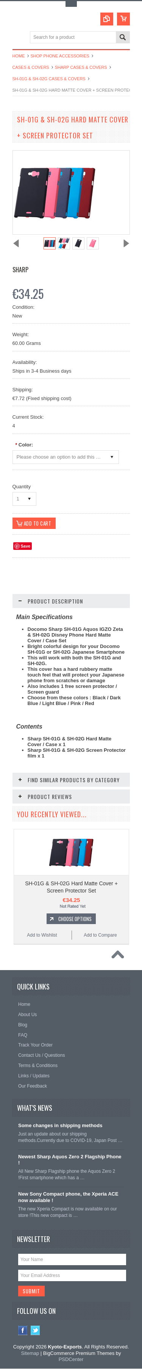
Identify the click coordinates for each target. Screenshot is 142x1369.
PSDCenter (71, 1360)
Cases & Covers (30, 67)
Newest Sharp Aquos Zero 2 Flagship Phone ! (70, 1160)
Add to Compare (100, 935)
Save (26, 546)
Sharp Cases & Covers (81, 67)
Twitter (35, 1330)
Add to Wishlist (42, 935)
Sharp (20, 269)
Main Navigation (19, 37)
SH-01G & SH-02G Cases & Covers (49, 78)
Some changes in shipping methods (60, 1126)
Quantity (21, 486)
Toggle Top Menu (71, 4)
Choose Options (75, 919)
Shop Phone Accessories (60, 56)
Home (18, 56)
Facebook (23, 1330)
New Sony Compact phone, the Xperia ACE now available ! (68, 1197)
